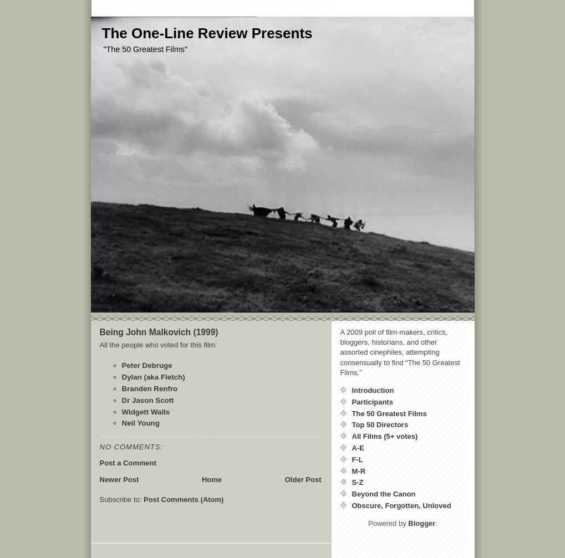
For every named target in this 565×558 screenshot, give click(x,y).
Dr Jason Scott (148, 400)
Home (212, 479)
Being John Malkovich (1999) (159, 332)
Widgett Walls (146, 412)
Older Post (303, 479)
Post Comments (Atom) (183, 499)
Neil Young (141, 423)
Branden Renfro (150, 389)
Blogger (421, 523)
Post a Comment (128, 463)
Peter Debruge (147, 365)
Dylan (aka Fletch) (153, 377)
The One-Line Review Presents (207, 33)
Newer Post (119, 479)
